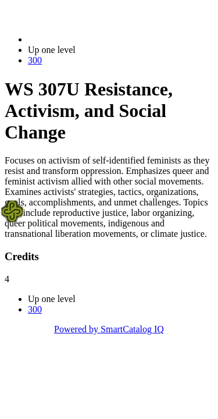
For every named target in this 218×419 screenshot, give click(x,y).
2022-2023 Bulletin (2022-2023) (88, 39)
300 (35, 60)
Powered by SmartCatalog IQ (109, 329)
